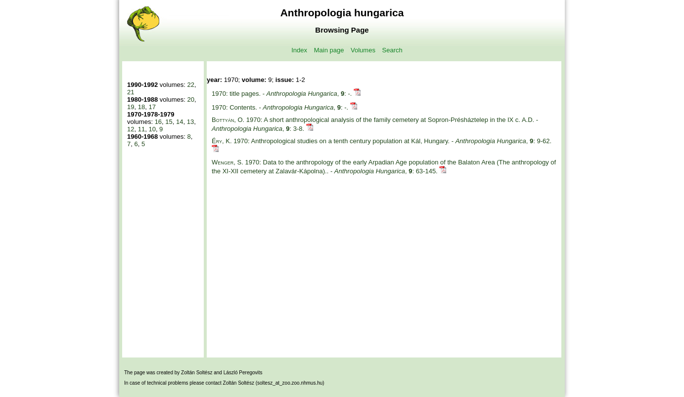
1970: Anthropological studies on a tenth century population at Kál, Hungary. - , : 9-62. (381, 141)
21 (130, 92)
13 (190, 121)
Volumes (363, 50)
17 (151, 107)
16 (158, 121)
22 (190, 84)
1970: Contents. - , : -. (281, 107)
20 (190, 99)
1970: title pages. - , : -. (283, 93)
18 (141, 107)
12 (130, 129)
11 (141, 129)
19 (130, 107)
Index (299, 50)
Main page (329, 50)
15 (168, 121)
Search (392, 50)
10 (151, 129)
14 (179, 121)
